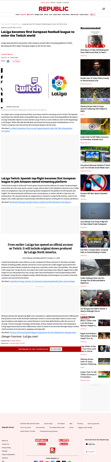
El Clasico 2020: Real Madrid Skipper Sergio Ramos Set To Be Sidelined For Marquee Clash (43, 332)
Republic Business (85, 142)
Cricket (82, 114)
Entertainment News (86, 84)
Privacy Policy (6, 448)
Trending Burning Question (49, 431)
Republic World (45, 2)
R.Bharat (52, 2)
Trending (80, 424)
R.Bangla (59, 2)
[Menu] (103, 8)
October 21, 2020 (53, 258)
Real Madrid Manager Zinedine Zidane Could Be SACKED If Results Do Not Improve (40, 202)
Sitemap (4, 451)
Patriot (71, 428)
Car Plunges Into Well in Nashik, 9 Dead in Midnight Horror (93, 309)
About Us (5, 441)
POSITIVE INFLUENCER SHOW (29, 424)
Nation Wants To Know (27, 431)
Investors (5, 458)
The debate (61, 424)
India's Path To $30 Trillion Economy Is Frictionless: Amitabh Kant (94, 138)
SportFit (4, 57)
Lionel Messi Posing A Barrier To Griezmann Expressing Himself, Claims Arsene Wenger (42, 281)
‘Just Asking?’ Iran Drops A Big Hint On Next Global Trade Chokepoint (94, 222)
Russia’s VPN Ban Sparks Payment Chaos (93, 194)
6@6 (71, 424)
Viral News (83, 328)
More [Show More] (93, 15)
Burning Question (93, 424)
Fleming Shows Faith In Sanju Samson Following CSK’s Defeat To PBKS (93, 109)
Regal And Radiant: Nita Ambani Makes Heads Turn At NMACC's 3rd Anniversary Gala (88, 338)
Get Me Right (48, 424)
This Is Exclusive (25, 428)
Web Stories (83, 341)
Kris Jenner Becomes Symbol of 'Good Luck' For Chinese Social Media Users (95, 166)
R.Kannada (66, 2)
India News (83, 286)
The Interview (40, 428)
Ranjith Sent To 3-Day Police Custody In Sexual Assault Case (94, 79)
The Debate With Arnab (57, 428)
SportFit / (8, 24)
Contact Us (5, 444)
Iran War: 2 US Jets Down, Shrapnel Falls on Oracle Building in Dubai (94, 251)
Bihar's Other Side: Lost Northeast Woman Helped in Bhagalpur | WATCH (88, 324)
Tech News (83, 199)
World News (83, 55)
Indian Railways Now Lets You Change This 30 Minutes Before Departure (92, 280)
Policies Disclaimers (8, 455)
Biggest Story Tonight (85, 428)
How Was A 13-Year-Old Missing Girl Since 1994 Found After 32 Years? (94, 51)
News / (3, 24)
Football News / (17, 24)
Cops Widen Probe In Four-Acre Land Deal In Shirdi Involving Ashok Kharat (88, 351)
